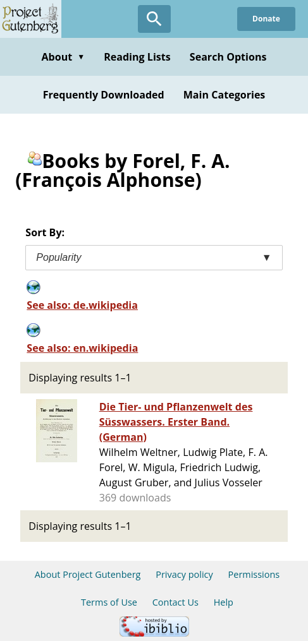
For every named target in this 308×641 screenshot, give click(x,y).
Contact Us (175, 602)
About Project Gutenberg (88, 574)
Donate (266, 18)
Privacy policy (184, 574)
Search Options (228, 57)
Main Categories (224, 95)
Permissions (254, 574)
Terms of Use (109, 602)
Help (223, 602)
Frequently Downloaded (103, 95)
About (63, 56)
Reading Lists (137, 57)
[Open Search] (154, 19)
